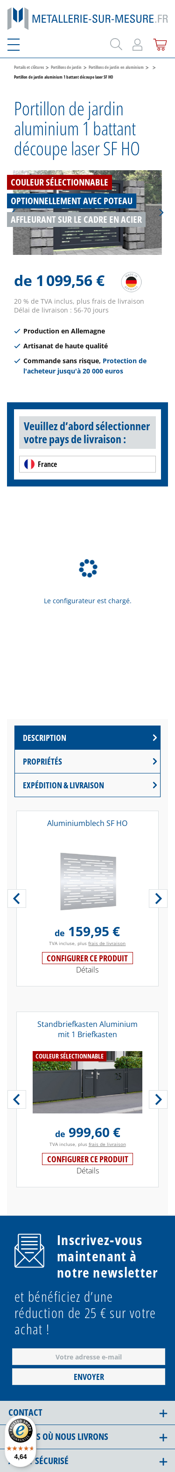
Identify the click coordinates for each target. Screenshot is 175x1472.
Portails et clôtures (29, 67)
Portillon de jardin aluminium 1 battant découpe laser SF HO (63, 77)
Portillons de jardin (66, 67)
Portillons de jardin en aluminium (116, 67)
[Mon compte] (137, 43)
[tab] (87, 738)
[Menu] (19, 42)
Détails (87, 970)
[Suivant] (161, 213)
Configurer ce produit (87, 958)
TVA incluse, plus (87, 943)
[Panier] (158, 43)
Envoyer (89, 1376)
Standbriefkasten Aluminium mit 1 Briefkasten (87, 1029)
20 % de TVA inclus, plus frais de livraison (79, 301)
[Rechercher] (115, 42)
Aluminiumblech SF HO (87, 823)
